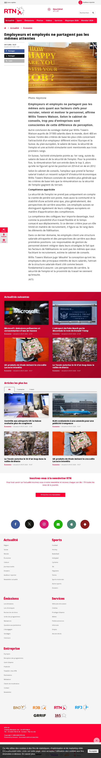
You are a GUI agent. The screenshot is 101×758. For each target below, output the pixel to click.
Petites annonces (58, 621)
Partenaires (8, 675)
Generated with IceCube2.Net (28, 737)
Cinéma (54, 608)
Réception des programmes (13, 658)
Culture (6, 562)
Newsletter (7, 692)
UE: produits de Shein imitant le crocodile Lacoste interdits (25, 366)
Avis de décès (56, 633)
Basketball (55, 554)
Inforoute (55, 625)
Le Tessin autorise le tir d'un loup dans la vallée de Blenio (73, 366)
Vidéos (49, 20)
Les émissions (8, 604)
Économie (27, 28)
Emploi (54, 629)
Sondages (7, 633)
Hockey (54, 549)
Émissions (29, 20)
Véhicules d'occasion (59, 604)
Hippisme (55, 571)
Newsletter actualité (11, 579)
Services (58, 20)
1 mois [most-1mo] (31, 389)
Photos (40, 20)
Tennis (54, 575)
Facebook (15, 524)
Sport (19, 20)
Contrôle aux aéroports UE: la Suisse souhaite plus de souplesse (22, 422)
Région (6, 545)
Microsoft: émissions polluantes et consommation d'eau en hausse (22, 329)
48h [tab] (9, 389)
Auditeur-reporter (86, 2)
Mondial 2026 (87, 20)
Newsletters (58, 524)
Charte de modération (11, 683)
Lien (9, 61)
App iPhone (71, 524)
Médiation (7, 679)
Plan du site (32, 731)
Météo (54, 616)
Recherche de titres (11, 612)
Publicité (7, 666)
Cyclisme (55, 562)
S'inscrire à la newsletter (50, 495)
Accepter (93, 751)
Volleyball (55, 558)
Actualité (10, 20)
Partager (10, 51)
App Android (84, 524)
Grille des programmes (12, 616)
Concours (7, 638)
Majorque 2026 (71, 20)
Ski (53, 566)
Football (55, 545)
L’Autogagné (8, 629)
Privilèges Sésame (58, 612)
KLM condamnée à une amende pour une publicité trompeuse (73, 422)
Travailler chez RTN (10, 671)
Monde (6, 554)
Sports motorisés (58, 579)
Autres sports (56, 583)
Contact (6, 688)
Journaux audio (9, 566)
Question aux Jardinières (12, 625)
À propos (7, 654)
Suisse (6, 549)
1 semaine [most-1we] (20, 389)
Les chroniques (9, 608)
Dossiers (7, 571)
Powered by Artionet (11, 737)
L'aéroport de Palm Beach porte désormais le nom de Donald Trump (70, 329)
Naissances (7, 621)
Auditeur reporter (10, 575)
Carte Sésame (8, 662)
